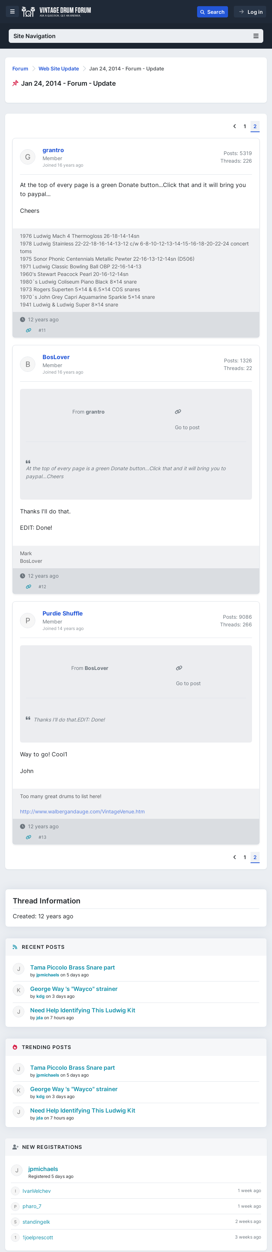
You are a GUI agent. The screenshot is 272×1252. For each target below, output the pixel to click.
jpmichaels (48, 974)
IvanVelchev (37, 1191)
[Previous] (234, 126)
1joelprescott (38, 1237)
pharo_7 (32, 1206)
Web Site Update (59, 68)
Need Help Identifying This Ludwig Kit (82, 1010)
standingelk (36, 1222)
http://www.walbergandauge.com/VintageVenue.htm (82, 811)
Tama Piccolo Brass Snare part (72, 967)
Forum (20, 68)
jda (40, 1017)
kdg (41, 996)
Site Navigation (136, 36)
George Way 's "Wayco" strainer (73, 988)
